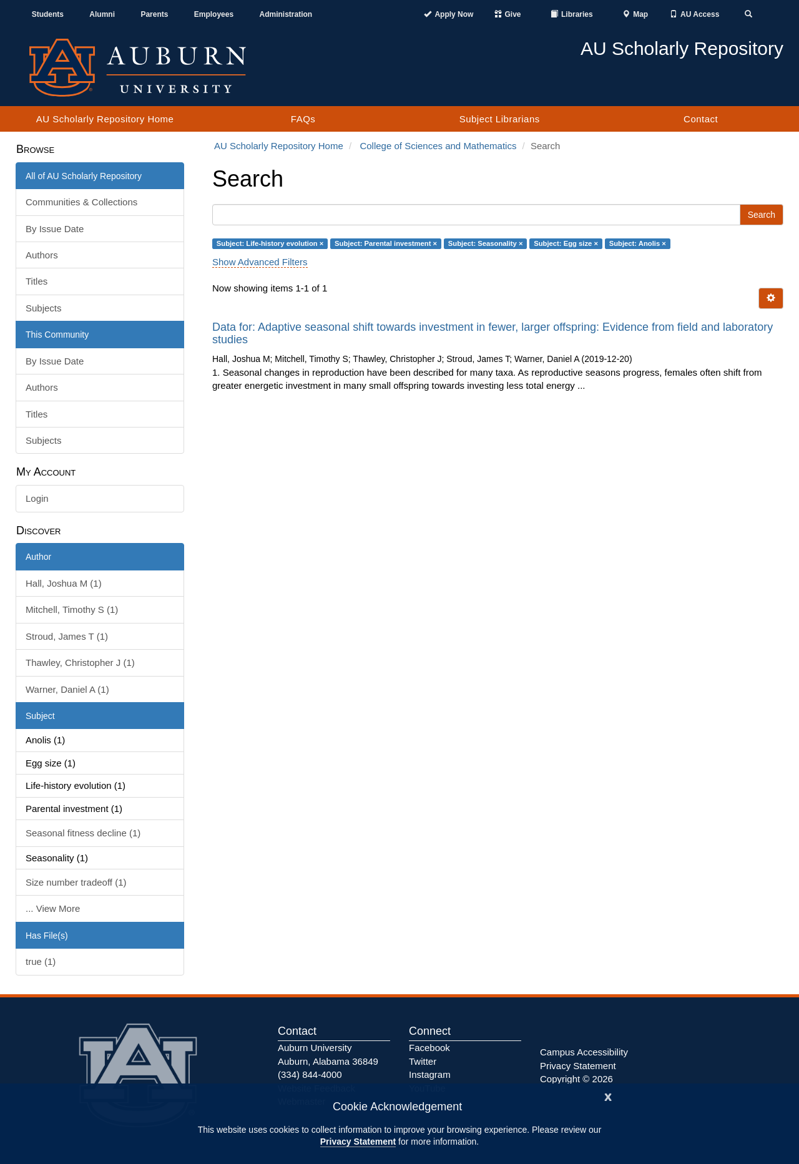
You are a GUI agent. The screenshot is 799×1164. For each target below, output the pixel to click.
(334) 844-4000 (310, 1074)
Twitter (422, 1061)
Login (37, 498)
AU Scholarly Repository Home (105, 119)
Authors (42, 255)
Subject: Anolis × (637, 243)
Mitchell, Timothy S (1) (72, 609)
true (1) (41, 961)
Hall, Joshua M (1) (64, 583)
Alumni (102, 14)
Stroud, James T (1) (67, 636)
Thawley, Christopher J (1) (80, 662)
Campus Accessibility (584, 1052)
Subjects (44, 308)
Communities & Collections (81, 202)
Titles (36, 281)
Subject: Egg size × (566, 243)
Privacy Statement (358, 1142)
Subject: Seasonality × (485, 243)
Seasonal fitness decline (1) (83, 833)
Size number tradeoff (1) (76, 882)
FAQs (303, 119)
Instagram (430, 1074)
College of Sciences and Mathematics (438, 145)
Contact (701, 119)
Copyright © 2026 (576, 1079)
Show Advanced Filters (260, 262)
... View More (53, 908)
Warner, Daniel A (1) (67, 689)
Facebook (429, 1047)
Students (48, 14)
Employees (213, 14)
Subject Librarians (499, 119)
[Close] (608, 1095)
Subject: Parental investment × (386, 243)
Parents (154, 14)
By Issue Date (55, 228)
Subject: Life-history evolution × (270, 243)
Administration (285, 14)
